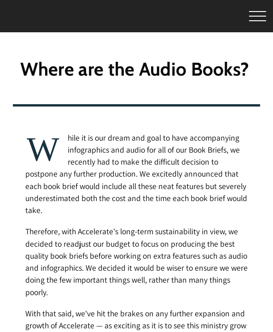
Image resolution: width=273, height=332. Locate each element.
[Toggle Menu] (244, 16)
